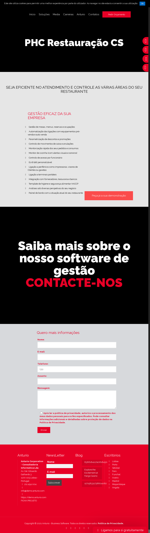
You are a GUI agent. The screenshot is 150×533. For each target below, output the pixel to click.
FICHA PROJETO (29, 500)
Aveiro (113, 477)
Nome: (41, 339)
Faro (112, 471)
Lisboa (113, 461)
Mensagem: (43, 388)
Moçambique (116, 484)
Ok (142, 3)
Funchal (114, 474)
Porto (112, 464)
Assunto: (42, 376)
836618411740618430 (92, 462)
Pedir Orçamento (116, 14)
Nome (50, 462)
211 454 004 (28, 484)
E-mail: (41, 351)
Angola (113, 487)
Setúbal (114, 468)
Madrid (113, 481)
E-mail (51, 472)
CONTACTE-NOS (74, 282)
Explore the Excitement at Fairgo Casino (91, 472)
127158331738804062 (92, 483)
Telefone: (42, 364)
